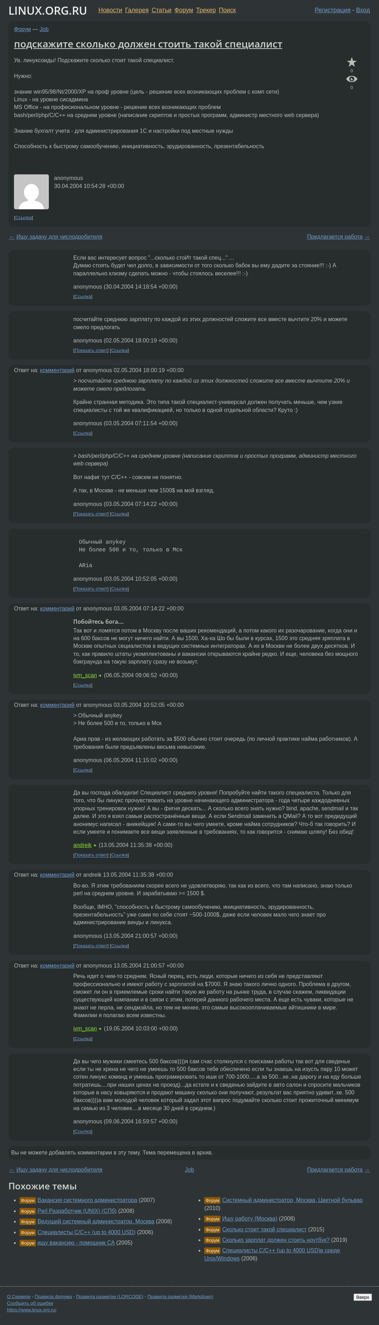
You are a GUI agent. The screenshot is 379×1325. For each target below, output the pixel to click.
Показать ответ (91, 350)
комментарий (57, 370)
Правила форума (53, 1296)
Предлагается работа (335, 237)
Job (44, 29)
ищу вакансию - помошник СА (76, 1243)
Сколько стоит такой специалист (264, 1229)
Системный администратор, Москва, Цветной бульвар (292, 1200)
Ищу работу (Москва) (249, 1219)
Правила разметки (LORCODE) (109, 1296)
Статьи (161, 10)
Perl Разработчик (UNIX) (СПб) (77, 1211)
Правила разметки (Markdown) (180, 1296)
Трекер (206, 10)
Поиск (227, 10)
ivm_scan (85, 675)
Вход (363, 10)
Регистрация (333, 10)
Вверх (362, 1297)
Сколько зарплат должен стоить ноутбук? (276, 1240)
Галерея (137, 10)
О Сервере (19, 1296)
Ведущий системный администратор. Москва (95, 1221)
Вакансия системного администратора (87, 1200)
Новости (110, 10)
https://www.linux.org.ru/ (31, 1309)
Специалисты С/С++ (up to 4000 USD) (86, 1232)
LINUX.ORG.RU (47, 10)
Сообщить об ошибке (30, 1303)
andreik (82, 845)
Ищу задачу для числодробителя (59, 237)
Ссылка (23, 217)
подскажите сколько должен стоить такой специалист (148, 43)
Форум (183, 10)
